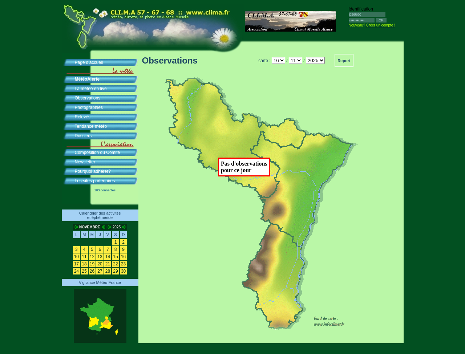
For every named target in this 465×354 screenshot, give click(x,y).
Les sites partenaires (95, 180)
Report (343, 60)
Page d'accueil (89, 62)
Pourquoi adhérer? (93, 171)
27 (99, 271)
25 (84, 271)
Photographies (89, 107)
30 (123, 271)
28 (107, 271)
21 (107, 263)
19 (92, 263)
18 (84, 263)
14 (107, 256)
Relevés (82, 116)
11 (84, 256)
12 (92, 256)
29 (115, 271)
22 (115, 263)
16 (123, 256)
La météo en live (91, 88)
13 (99, 256)
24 (76, 271)
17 (76, 263)
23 (123, 263)
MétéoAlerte (87, 79)
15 (115, 256)
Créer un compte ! (380, 25)
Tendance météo (91, 126)
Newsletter (85, 161)
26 (92, 271)
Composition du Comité (97, 152)
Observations (88, 98)
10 (76, 256)
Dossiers (83, 135)
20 (99, 263)
